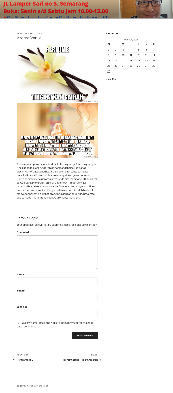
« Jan (108, 79)
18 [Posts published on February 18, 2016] (131, 60)
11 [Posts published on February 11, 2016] (131, 55)
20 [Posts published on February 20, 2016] (146, 60)
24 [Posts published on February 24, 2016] (123, 65)
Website (22, 306)
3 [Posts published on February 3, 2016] (123, 49)
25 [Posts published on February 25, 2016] (131, 65)
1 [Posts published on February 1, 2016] (108, 49)
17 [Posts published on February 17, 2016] (123, 60)
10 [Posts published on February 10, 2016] (123, 55)
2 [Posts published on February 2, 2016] (115, 49)
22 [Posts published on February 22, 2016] (108, 65)
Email (21, 290)
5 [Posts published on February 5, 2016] (138, 49)
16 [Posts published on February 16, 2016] (116, 60)
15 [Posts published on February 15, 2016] (109, 60)
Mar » (114, 79)
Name (21, 274)
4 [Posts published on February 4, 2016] (131, 49)
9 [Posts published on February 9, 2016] (116, 55)
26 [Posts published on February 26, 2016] (138, 65)
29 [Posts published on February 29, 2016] (108, 71)
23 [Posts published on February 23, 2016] (116, 65)
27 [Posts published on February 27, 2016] (146, 65)
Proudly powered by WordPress (32, 385)
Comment (23, 232)
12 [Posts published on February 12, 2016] (138, 55)
